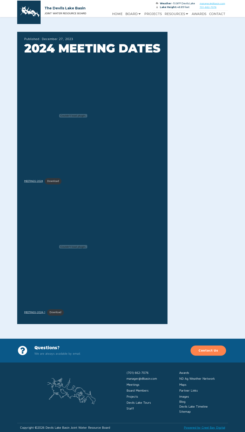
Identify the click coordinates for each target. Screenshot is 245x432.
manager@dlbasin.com (212, 3)
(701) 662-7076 (138, 372)
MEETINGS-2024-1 (34, 312)
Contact (217, 14)
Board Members (138, 390)
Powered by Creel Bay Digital (204, 427)
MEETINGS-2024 (33, 181)
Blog (182, 401)
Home (117, 14)
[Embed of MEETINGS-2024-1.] (73, 246)
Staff (130, 408)
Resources (177, 14)
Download (53, 181)
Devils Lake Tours (139, 402)
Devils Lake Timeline (193, 406)
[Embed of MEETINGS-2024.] (73, 115)
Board (133, 14)
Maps (182, 384)
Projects (153, 14)
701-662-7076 (208, 7)
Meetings (133, 384)
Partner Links (188, 390)
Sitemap (185, 411)
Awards (199, 14)
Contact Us (208, 350)
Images (184, 396)
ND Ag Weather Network (197, 378)
